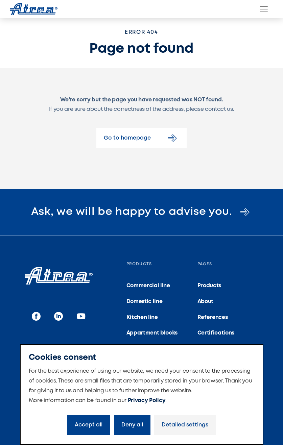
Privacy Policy (147, 400)
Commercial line (148, 285)
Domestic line (144, 301)
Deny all (132, 424)
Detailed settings (185, 424)
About (205, 301)
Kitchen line (142, 317)
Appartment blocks (152, 333)
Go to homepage (141, 138)
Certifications (216, 333)
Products (209, 285)
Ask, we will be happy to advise (141, 212)
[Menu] (264, 9)
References (212, 317)
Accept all (88, 424)
